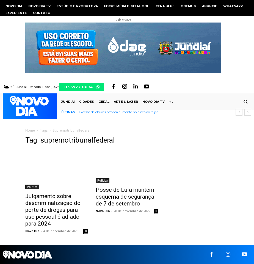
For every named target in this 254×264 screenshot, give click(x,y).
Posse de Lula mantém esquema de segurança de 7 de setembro (125, 197)
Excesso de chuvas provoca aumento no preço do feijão (118, 112)
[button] (245, 102)
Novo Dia (32, 231)
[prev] (239, 112)
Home (30, 130)
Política (32, 187)
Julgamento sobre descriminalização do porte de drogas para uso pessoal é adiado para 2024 (53, 210)
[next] (247, 112)
